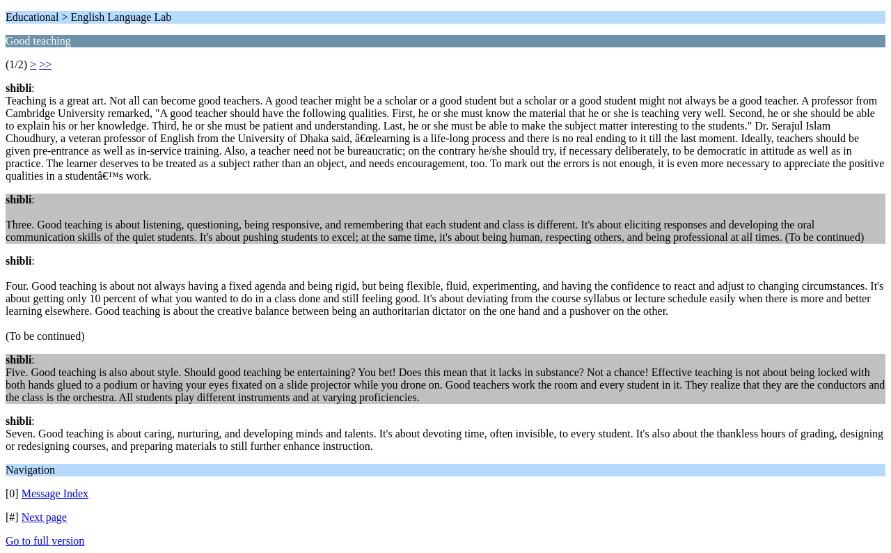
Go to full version (45, 541)
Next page (44, 517)
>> (45, 64)
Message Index (55, 493)
